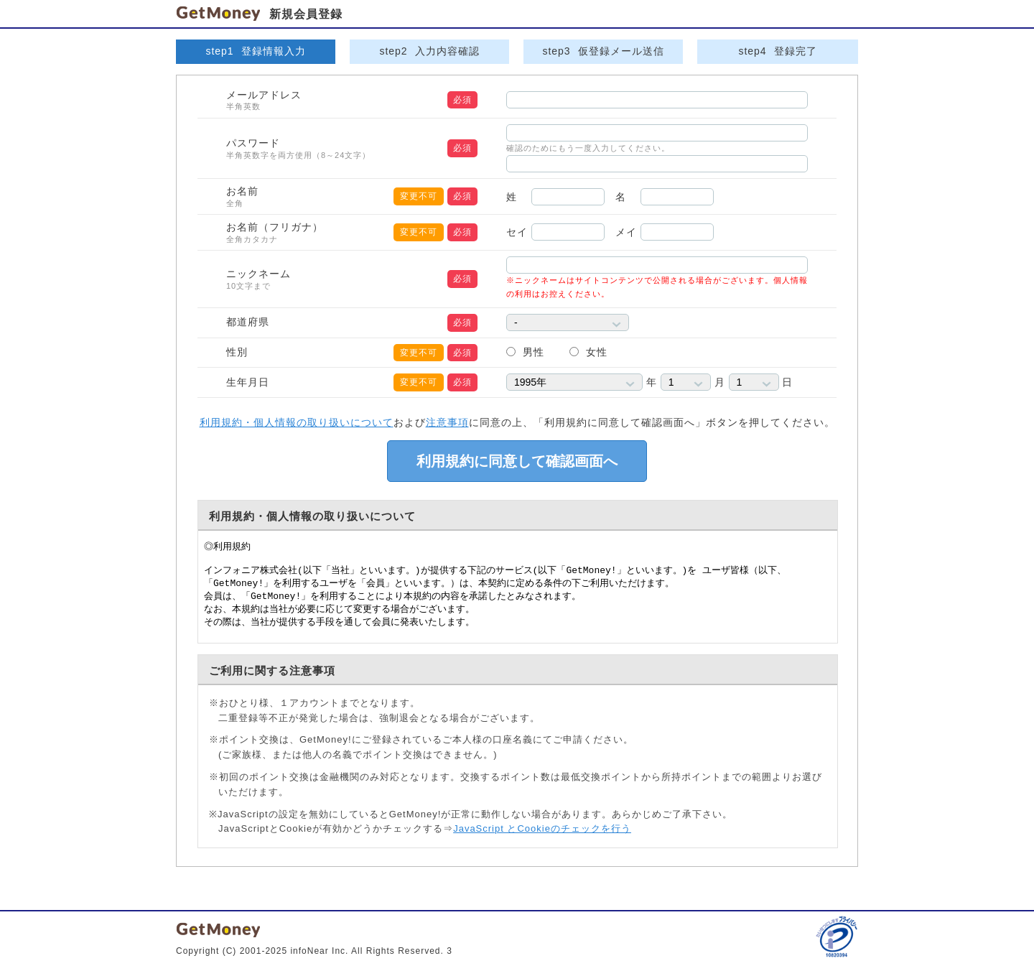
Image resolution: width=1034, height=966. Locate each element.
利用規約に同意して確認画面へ (517, 461)
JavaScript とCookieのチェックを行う (542, 828)
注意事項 (447, 422)
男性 (533, 352)
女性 (596, 352)
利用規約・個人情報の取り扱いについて (296, 422)
